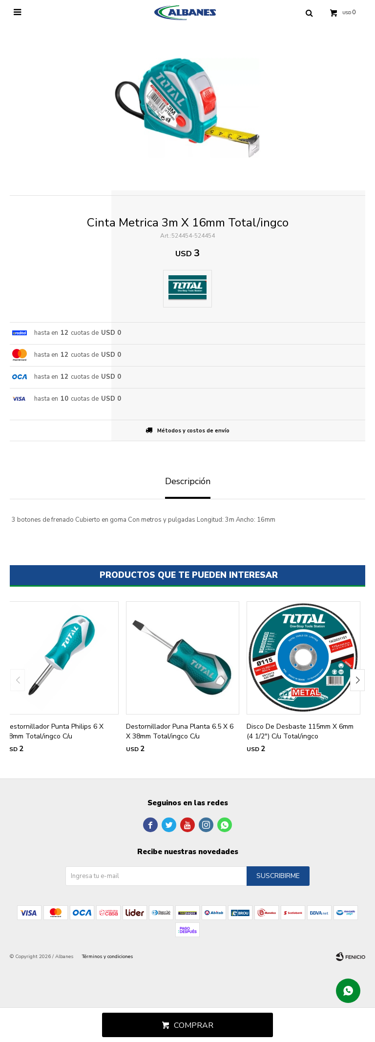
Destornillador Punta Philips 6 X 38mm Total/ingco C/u (54, 731)
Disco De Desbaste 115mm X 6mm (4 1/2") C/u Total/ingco (300, 731)
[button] (357, 680)
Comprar (193, 1025)
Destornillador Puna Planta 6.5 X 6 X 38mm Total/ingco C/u (179, 731)
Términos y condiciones (107, 956)
